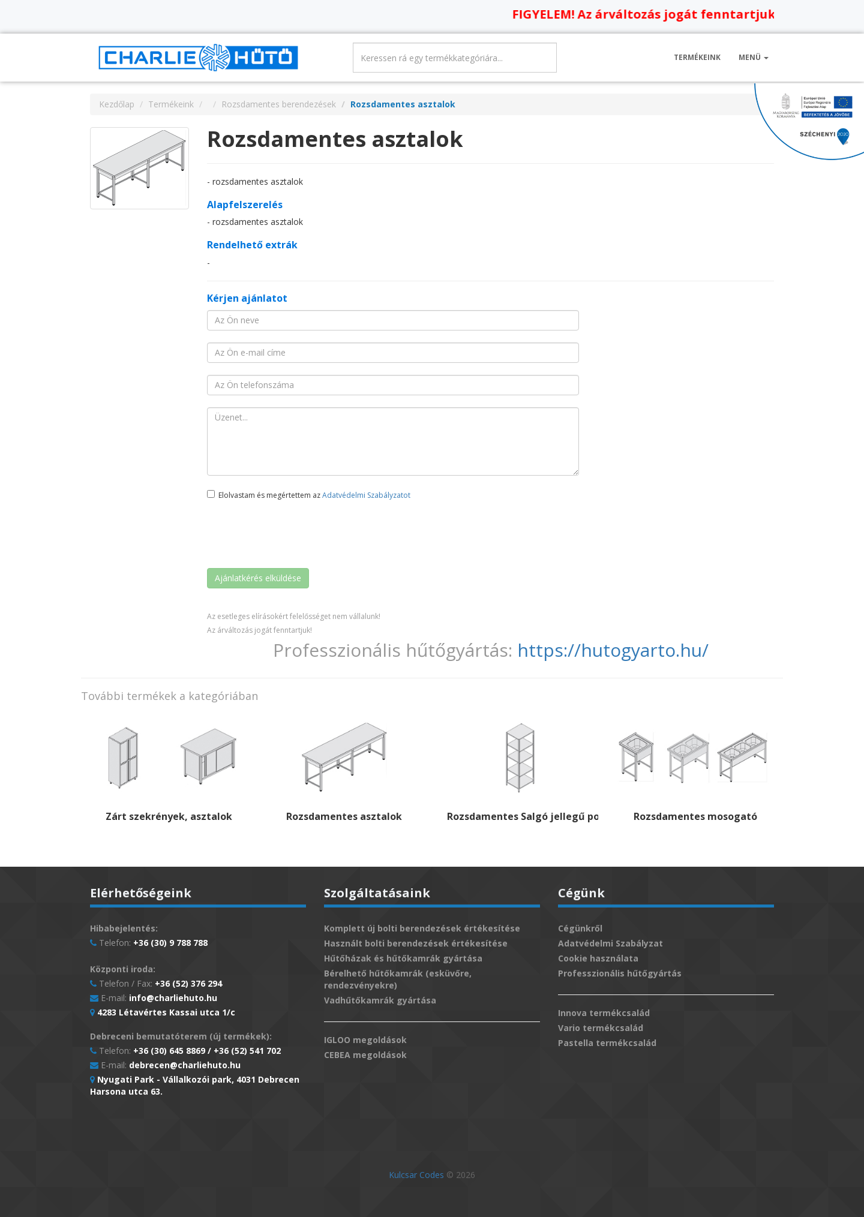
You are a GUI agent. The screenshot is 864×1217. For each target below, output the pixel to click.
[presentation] (298, 535)
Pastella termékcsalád (607, 1042)
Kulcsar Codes (416, 1174)
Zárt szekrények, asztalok (169, 816)
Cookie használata (598, 958)
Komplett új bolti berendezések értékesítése (422, 928)
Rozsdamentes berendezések (278, 104)
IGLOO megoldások (365, 1039)
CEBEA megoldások (365, 1054)
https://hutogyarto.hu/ (613, 650)
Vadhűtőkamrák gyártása (380, 1000)
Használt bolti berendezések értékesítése (416, 943)
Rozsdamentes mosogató (695, 816)
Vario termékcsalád (600, 1027)
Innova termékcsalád (604, 1012)
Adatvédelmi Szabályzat (610, 943)
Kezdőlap (116, 104)
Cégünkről (580, 928)
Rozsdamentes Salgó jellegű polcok (533, 816)
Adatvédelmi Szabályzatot (366, 495)
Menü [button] (754, 57)
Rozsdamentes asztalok (344, 816)
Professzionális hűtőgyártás (620, 973)
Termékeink (697, 57)
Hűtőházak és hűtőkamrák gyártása (403, 958)
